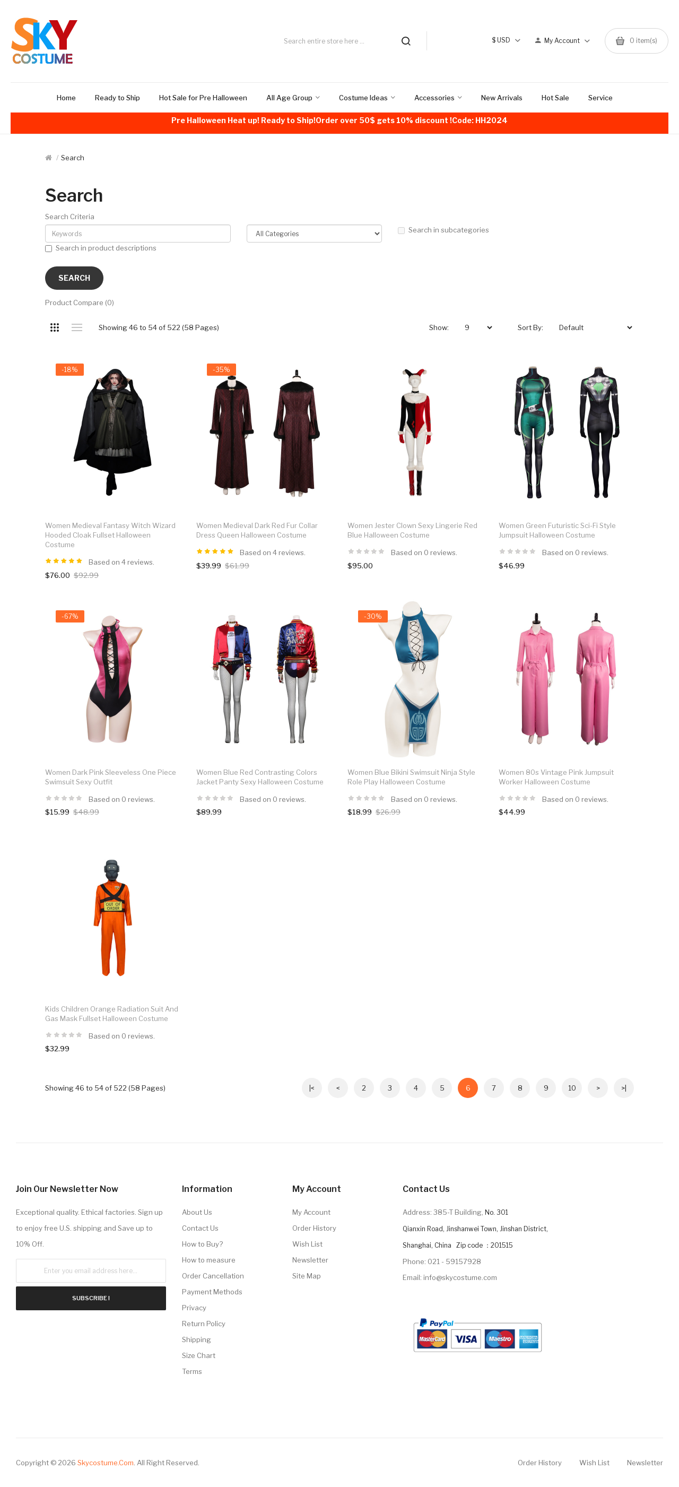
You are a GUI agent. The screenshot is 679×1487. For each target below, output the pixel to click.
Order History (314, 1228)
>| (623, 1088)
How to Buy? (202, 1244)
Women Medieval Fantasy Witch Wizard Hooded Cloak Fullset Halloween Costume (110, 535)
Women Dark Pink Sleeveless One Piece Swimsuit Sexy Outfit (110, 777)
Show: (439, 327)
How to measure (209, 1260)
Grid (54, 327)
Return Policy (203, 1323)
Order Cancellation (213, 1276)
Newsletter (310, 1260)
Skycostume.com (105, 1462)
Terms (192, 1371)
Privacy (194, 1307)
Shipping (196, 1339)
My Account (311, 1212)
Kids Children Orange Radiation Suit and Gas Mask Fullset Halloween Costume (111, 1014)
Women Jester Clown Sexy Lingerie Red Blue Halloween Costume (412, 530)
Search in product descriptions (100, 248)
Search (72, 157)
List (76, 327)
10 (572, 1088)
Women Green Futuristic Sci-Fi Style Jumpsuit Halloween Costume (557, 530)
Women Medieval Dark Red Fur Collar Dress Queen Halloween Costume (257, 530)
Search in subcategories (443, 230)
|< (312, 1088)
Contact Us (200, 1228)
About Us (197, 1212)
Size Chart (198, 1355)
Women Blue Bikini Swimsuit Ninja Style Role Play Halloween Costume (411, 777)
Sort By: (530, 327)
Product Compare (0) (79, 302)
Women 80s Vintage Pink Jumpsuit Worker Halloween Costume (556, 777)
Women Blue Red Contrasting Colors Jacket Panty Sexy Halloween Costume (260, 777)
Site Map (306, 1276)
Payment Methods (212, 1291)
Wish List (307, 1244)
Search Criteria (69, 216)
